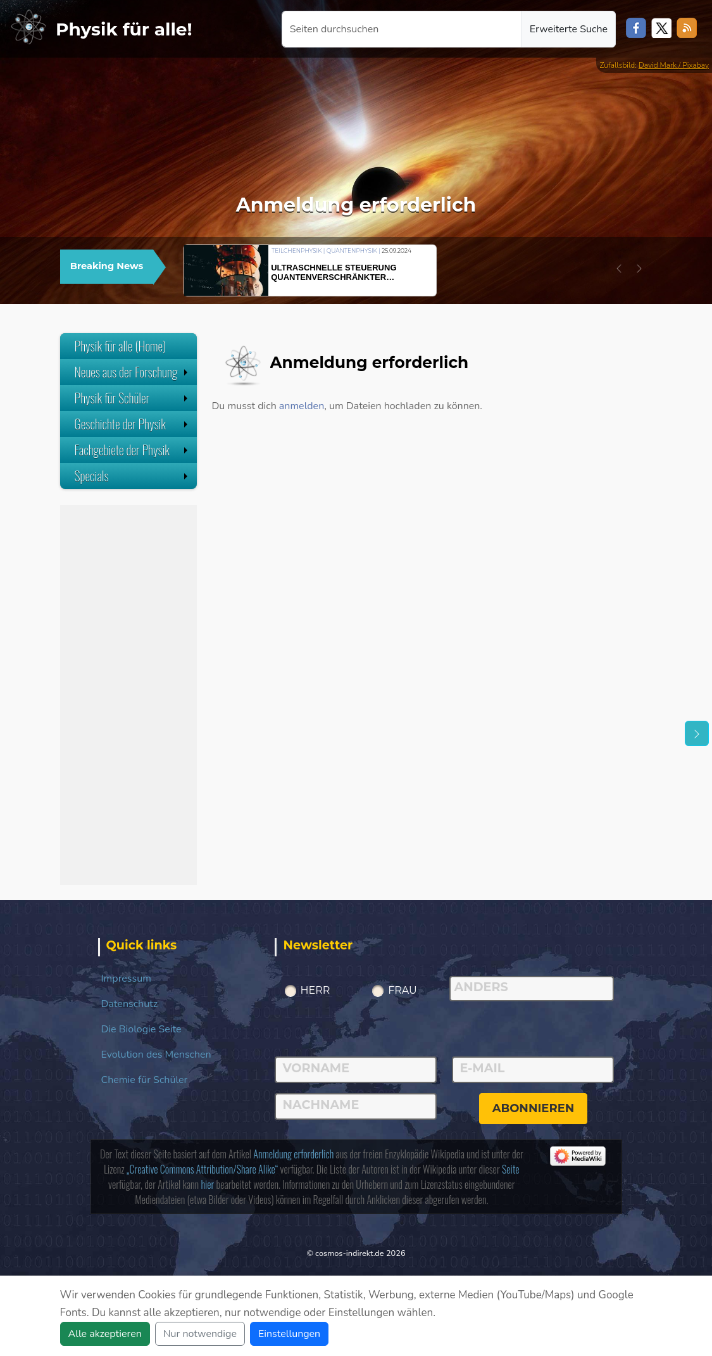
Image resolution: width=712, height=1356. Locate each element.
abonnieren (533, 1108)
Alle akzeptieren (105, 1334)
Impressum (126, 978)
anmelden (301, 406)
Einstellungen (289, 1334)
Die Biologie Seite (141, 1029)
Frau (402, 990)
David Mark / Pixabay (674, 65)
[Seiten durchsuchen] (402, 29)
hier (207, 1184)
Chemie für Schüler (144, 1080)
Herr (315, 990)
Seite (511, 1169)
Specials (132, 475)
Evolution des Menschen (156, 1054)
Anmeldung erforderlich (293, 1154)
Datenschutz (129, 1004)
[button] (619, 268)
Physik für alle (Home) (120, 345)
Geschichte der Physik (132, 423)
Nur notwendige (200, 1334)
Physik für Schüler (132, 397)
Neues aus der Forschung (132, 371)
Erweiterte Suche (569, 29)
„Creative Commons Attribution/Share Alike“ (202, 1169)
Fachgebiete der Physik (132, 449)
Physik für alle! (124, 29)
